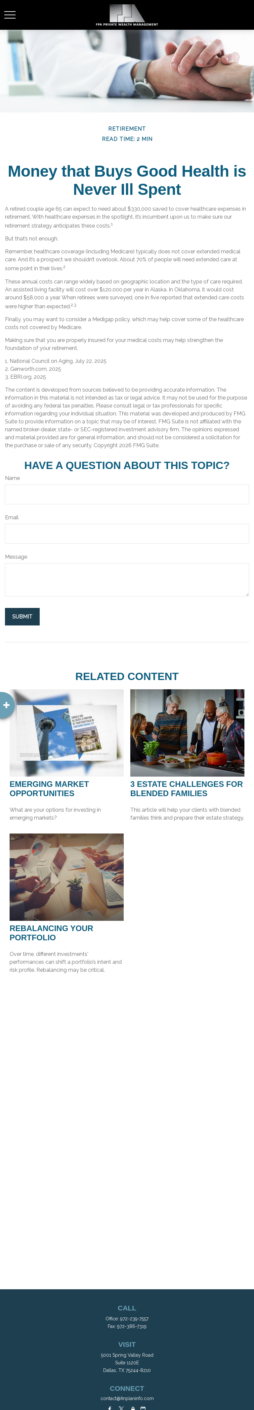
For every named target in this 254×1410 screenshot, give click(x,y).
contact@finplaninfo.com (127, 1398)
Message (16, 557)
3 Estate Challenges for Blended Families (186, 789)
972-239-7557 (134, 1318)
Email (12, 517)
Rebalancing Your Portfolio (51, 933)
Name (12, 478)
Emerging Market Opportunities (49, 789)
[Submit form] (22, 616)
